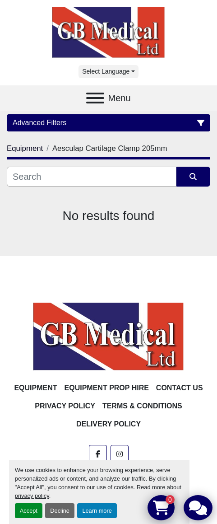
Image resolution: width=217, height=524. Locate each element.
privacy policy (32, 495)
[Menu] (95, 98)
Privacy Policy (65, 406)
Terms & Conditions (142, 406)
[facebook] (98, 454)
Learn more (96, 510)
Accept (28, 510)
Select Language (105, 71)
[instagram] (120, 454)
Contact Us (179, 388)
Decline (59, 510)
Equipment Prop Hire (107, 388)
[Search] (91, 177)
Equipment (35, 388)
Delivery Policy (108, 424)
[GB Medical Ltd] (108, 336)
